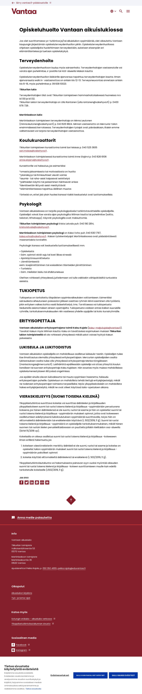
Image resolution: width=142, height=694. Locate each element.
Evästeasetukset (60, 675)
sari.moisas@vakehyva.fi (33, 151)
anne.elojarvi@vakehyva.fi (34, 160)
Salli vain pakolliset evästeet (90, 675)
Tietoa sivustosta (33, 688)
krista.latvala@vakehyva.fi (34, 227)
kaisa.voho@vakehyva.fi (32, 236)
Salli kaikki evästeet (123, 675)
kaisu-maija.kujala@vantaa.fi (105, 327)
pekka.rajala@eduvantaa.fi (72, 568)
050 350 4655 (50, 568)
